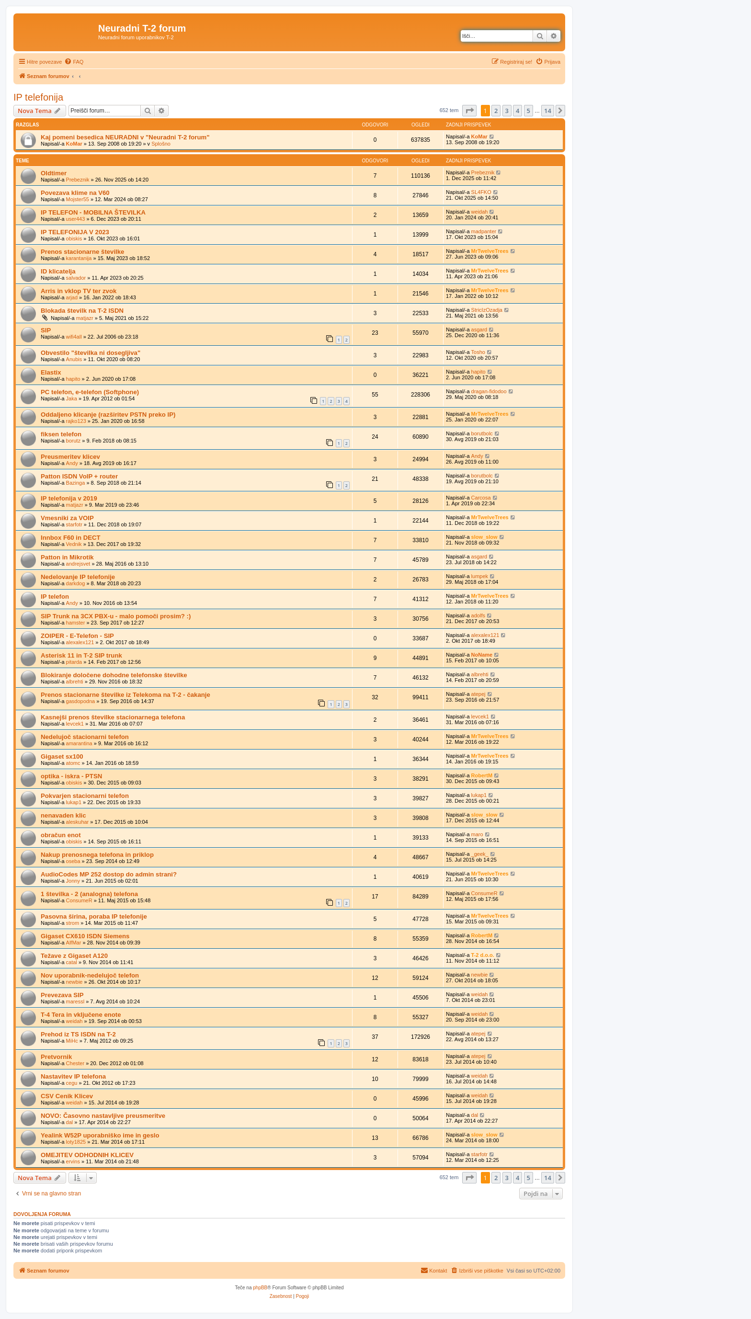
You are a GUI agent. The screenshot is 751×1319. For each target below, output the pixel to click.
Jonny (73, 881)
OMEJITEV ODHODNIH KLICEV (87, 1155)
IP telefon (55, 596)
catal (71, 962)
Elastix (51, 372)
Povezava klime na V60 (75, 192)
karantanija (79, 258)
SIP (46, 330)
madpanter (484, 231)
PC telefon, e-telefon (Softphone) (90, 392)
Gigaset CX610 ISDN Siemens (85, 936)
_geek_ (480, 854)
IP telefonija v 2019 (69, 498)
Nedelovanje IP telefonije (78, 576)
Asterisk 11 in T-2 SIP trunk (81, 655)
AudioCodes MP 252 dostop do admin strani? (109, 874)
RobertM (482, 775)
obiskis (74, 238)
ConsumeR (79, 900)
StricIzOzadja (486, 310)
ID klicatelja (58, 271)
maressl (75, 1001)
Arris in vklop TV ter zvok (78, 291)
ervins (73, 1161)
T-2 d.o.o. (482, 955)
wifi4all (74, 337)
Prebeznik (78, 179)
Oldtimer (54, 173)
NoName (482, 655)
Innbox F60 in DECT (71, 537)
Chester (75, 1063)
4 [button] (517, 110)
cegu (72, 1083)
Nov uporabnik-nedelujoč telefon (90, 975)
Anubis (74, 359)
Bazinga (75, 483)
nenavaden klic (63, 815)
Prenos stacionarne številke (82, 251)
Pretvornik (56, 1056)
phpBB (260, 1287)
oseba (73, 861)
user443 (75, 219)
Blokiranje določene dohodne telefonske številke (114, 675)
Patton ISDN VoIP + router (79, 476)
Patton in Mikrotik (67, 557)
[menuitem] (73, 62)
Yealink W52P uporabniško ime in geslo (100, 1135)
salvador (76, 278)
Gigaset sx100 (62, 756)
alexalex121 (80, 642)
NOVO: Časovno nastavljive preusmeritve (103, 1115)
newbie (74, 982)
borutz (73, 440)
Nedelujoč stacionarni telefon (85, 736)
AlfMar (73, 942)
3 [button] (507, 110)
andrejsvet (78, 564)
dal (69, 1122)
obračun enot (61, 835)
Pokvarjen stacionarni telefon (85, 795)
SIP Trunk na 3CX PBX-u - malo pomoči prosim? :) (116, 616)
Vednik (74, 544)
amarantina (79, 743)
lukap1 (73, 802)
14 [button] (547, 110)
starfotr (74, 524)
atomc (73, 763)
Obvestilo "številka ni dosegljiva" (90, 352)
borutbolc (482, 433)
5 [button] (528, 110)
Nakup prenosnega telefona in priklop (97, 854)
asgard (479, 329)
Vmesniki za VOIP (67, 518)
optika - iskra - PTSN (71, 776)
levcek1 (75, 724)
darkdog (75, 583)
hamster (75, 622)
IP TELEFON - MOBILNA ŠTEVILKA (93, 212)
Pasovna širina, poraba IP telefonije (94, 916)
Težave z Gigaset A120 (74, 955)
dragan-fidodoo (489, 391)
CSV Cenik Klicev (67, 1096)
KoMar (74, 144)
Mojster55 (77, 199)
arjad (72, 297)
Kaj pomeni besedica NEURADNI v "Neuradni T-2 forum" (125, 137)
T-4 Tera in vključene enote (81, 1014)
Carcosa (481, 497)
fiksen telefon (61, 434)
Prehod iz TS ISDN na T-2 (78, 1034)
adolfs (478, 615)
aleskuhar (77, 822)
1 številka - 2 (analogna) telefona (89, 894)
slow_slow (484, 537)
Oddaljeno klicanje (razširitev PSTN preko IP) (108, 414)
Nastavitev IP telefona (73, 1076)
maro (477, 834)
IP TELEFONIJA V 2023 (75, 232)
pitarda (74, 662)
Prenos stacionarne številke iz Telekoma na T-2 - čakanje (125, 694)
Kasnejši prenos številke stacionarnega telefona (113, 717)
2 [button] (496, 110)
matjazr (84, 318)
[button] (469, 110)
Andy (72, 463)
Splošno (161, 144)
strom (73, 923)
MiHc (72, 1041)
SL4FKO (481, 192)
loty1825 (76, 1142)
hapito (73, 379)
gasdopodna (80, 701)
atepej (478, 694)
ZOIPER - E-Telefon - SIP (77, 635)
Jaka (71, 398)
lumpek (479, 576)
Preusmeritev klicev (70, 456)
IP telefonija (38, 97)
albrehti (74, 681)
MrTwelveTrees (490, 251)
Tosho (478, 352)
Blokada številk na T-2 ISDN (82, 310)
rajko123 (76, 421)
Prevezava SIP (62, 995)
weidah (479, 212)
